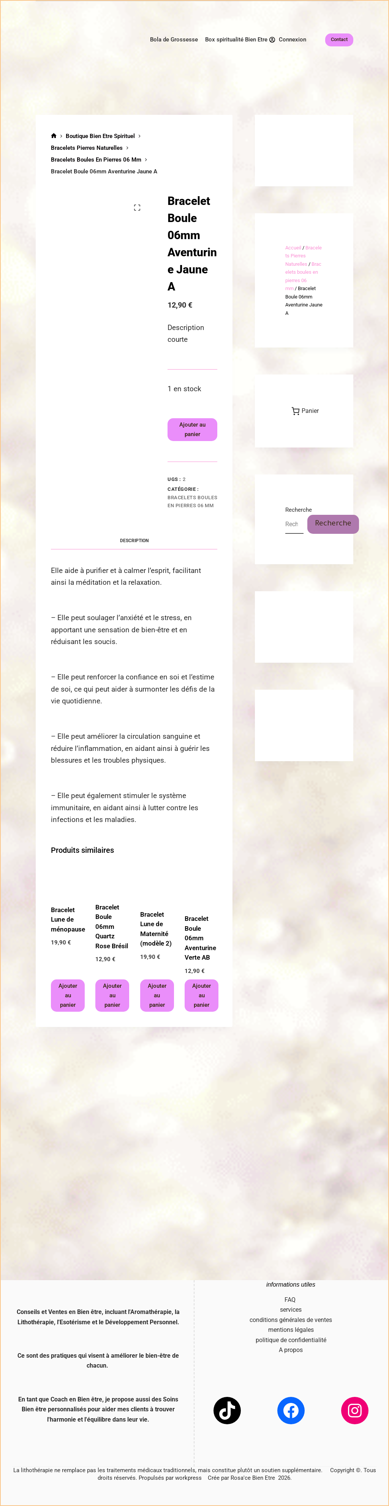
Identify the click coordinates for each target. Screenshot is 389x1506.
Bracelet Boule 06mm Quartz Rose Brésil (111, 926)
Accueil (293, 248)
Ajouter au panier (192, 429)
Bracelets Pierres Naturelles (303, 256)
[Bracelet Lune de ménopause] (67, 881)
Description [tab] (134, 540)
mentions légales (291, 1329)
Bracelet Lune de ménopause (68, 919)
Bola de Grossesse (174, 39)
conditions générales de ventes (291, 1320)
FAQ (291, 1299)
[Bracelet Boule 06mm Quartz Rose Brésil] (111, 880)
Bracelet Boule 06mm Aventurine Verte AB (200, 938)
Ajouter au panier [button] (68, 995)
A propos (291, 1350)
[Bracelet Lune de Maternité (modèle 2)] (156, 883)
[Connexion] (287, 39)
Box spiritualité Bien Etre (236, 39)
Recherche (298, 509)
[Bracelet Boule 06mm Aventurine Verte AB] (201, 886)
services (291, 1309)
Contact (339, 39)
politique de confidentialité (291, 1340)
